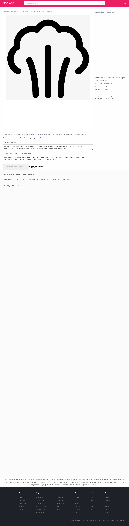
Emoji (107, 498)
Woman (77, 506)
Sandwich (22, 500)
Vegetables (22, 503)
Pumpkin (22, 509)
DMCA (112, 520)
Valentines (59, 506)
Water (107, 506)
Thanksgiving (60, 503)
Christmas (59, 498)
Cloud (92, 498)
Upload (124, 3)
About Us (97, 520)
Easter (58, 509)
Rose (106, 503)
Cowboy (77, 509)
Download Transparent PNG (16, 167)
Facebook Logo (41, 506)
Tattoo (107, 512)
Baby (76, 503)
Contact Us (105, 520)
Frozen (77, 498)
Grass (92, 503)
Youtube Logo (40, 503)
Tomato (21, 506)
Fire (91, 500)
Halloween (59, 500)
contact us (56, 134)
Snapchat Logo (41, 509)
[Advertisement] (47, 115)
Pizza (20, 498)
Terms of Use (120, 520)
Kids (76, 512)
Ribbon (107, 509)
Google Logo (40, 512)
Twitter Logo (40, 500)
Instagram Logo (41, 498)
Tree (91, 509)
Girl (76, 500)
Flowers (107, 500)
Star (91, 506)
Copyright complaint (37, 167)
